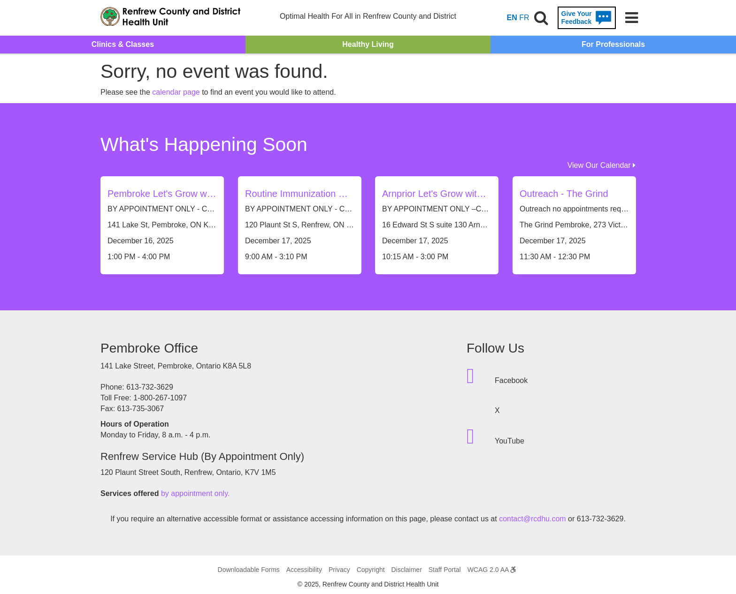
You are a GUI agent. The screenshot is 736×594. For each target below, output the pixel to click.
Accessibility (304, 569)
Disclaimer (406, 569)
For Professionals (613, 44)
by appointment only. (195, 493)
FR (524, 18)
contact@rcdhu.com (532, 519)
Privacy (339, 569)
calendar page (175, 92)
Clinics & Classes (123, 44)
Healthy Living (367, 44)
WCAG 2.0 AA (492, 569)
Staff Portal (445, 569)
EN (512, 18)
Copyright (371, 569)
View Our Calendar (601, 165)
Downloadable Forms (249, 569)
